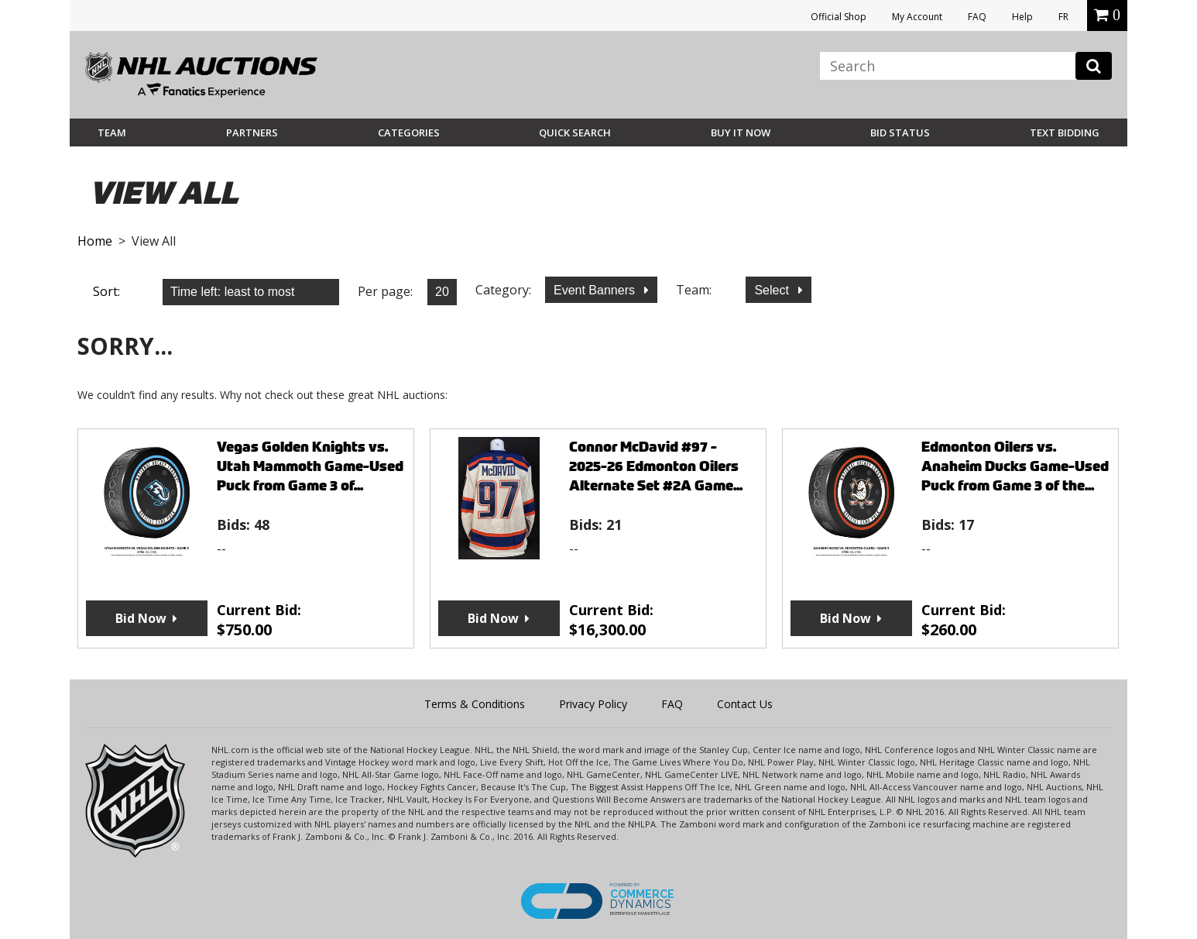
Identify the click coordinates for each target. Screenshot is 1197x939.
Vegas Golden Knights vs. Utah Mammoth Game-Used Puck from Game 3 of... (310, 466)
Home (94, 240)
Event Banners (596, 290)
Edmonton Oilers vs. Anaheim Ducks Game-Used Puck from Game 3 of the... (1015, 466)
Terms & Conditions (474, 704)
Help (1022, 16)
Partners (252, 132)
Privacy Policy (593, 704)
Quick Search (575, 132)
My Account (917, 16)
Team (112, 132)
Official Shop (838, 16)
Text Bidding (1064, 132)
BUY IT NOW (740, 132)
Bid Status (900, 132)
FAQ (977, 16)
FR (1063, 16)
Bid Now (140, 618)
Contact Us (745, 704)
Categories (409, 132)
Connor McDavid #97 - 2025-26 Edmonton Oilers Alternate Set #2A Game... (656, 466)
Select (773, 290)
